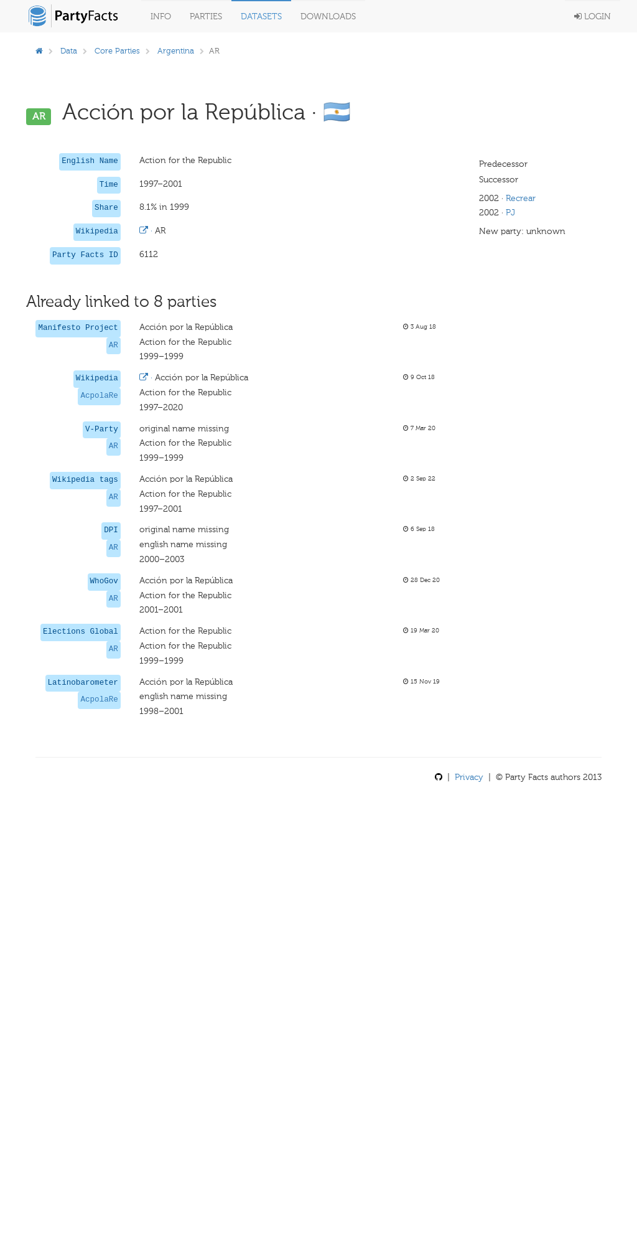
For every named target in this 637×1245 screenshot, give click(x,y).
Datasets (261, 16)
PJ (510, 212)
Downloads (328, 16)
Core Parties (117, 50)
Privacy (469, 777)
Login (592, 16)
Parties (206, 16)
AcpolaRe (99, 396)
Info (161, 16)
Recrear (521, 198)
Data (68, 50)
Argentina (175, 50)
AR (113, 345)
